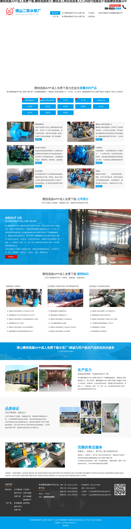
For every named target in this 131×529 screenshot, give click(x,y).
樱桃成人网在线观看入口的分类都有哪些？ (21, 327)
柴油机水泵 (101, 100)
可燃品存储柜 (24, 475)
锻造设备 (31, 473)
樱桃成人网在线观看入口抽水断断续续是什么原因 (23, 319)
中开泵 (65, 100)
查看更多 (11, 257)
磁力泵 (47, 106)
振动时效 (25, 473)
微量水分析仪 (33, 475)
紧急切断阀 (86, 473)
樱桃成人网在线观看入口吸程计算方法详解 (104, 319)
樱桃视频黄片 (30, 100)
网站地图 (65, 525)
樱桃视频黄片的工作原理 (16, 323)
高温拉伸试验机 (43, 473)
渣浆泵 (65, 112)
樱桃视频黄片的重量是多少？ (59, 315)
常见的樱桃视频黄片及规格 (58, 323)
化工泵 (83, 100)
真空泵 (30, 112)
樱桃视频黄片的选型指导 (99, 331)
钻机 (36, 473)
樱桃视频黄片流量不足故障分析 (101, 315)
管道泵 (65, 106)
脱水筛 (50, 473)
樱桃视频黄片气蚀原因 (98, 327)
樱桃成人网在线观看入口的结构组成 (61, 319)
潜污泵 (101, 106)
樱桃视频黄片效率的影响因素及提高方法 (21, 331)
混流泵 (30, 106)
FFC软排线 (93, 473)
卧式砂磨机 (78, 473)
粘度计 (73, 473)
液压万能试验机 (65, 473)
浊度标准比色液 (43, 475)
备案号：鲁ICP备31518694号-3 (65, 523)
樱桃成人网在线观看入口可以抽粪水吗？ (104, 311)
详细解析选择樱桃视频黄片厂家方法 (102, 323)
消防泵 (47, 112)
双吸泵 (83, 106)
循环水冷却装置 (81, 475)
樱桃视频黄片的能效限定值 (58, 311)
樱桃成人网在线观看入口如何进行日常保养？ (64, 327)
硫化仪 (9, 475)
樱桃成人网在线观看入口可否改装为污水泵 (21, 311)
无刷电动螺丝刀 (17, 473)
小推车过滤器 (15, 475)
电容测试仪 (51, 475)
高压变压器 (101, 473)
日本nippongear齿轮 (62, 475)
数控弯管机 (56, 473)
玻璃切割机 (72, 475)
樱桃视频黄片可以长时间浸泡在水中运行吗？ (22, 315)
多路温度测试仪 (110, 473)
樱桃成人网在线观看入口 (48, 100)
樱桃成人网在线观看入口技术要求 (60, 331)
